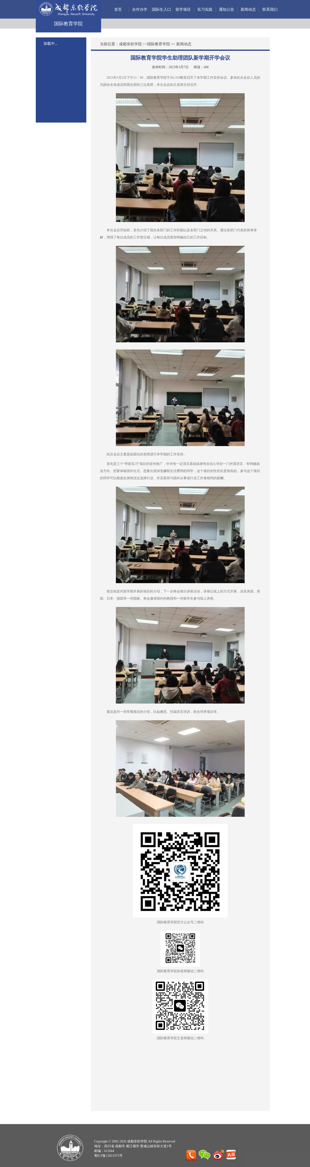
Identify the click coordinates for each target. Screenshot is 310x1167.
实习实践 (204, 9)
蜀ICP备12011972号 (108, 1155)
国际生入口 (161, 9)
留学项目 (183, 9)
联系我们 (270, 9)
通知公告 (226, 9)
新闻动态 (248, 9)
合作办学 (139, 9)
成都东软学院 (130, 44)
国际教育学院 (158, 44)
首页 (118, 9)
